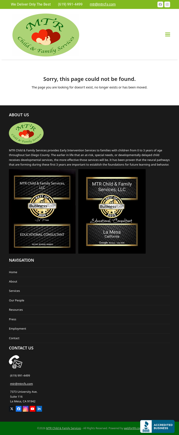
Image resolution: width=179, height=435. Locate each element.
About (13, 281)
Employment (17, 329)
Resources (16, 310)
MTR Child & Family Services (63, 428)
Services (14, 291)
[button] (167, 34)
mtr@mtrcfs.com (21, 384)
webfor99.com (133, 428)
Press (12, 319)
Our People (16, 300)
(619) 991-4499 (20, 375)
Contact (14, 338)
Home (13, 272)
